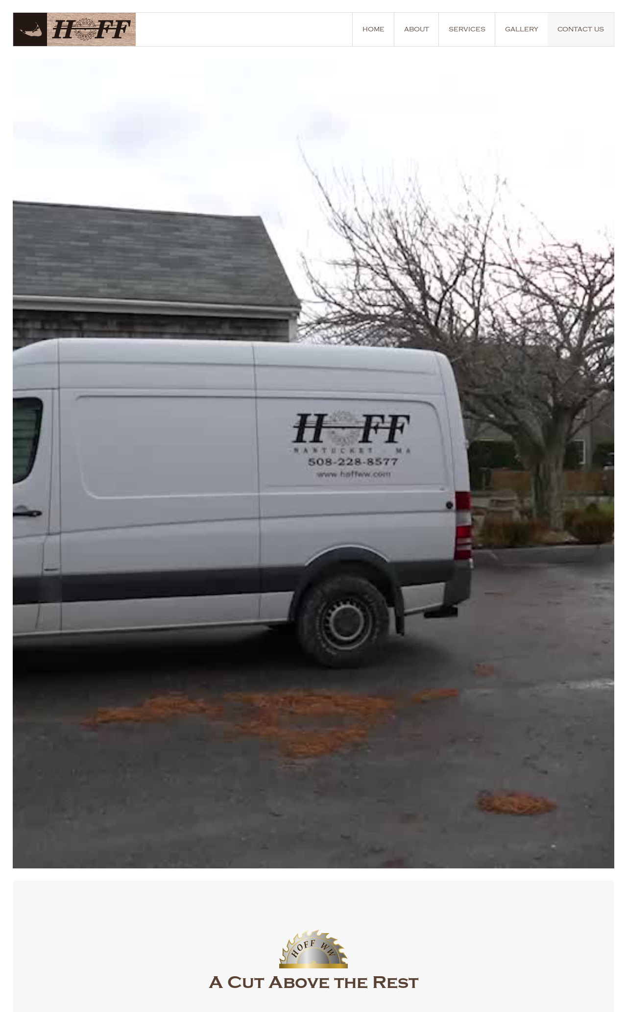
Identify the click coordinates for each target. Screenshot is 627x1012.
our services (178, 477)
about (416, 29)
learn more (90, 477)
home (373, 29)
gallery (521, 29)
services (467, 29)
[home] (79, 29)
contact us (580, 29)
